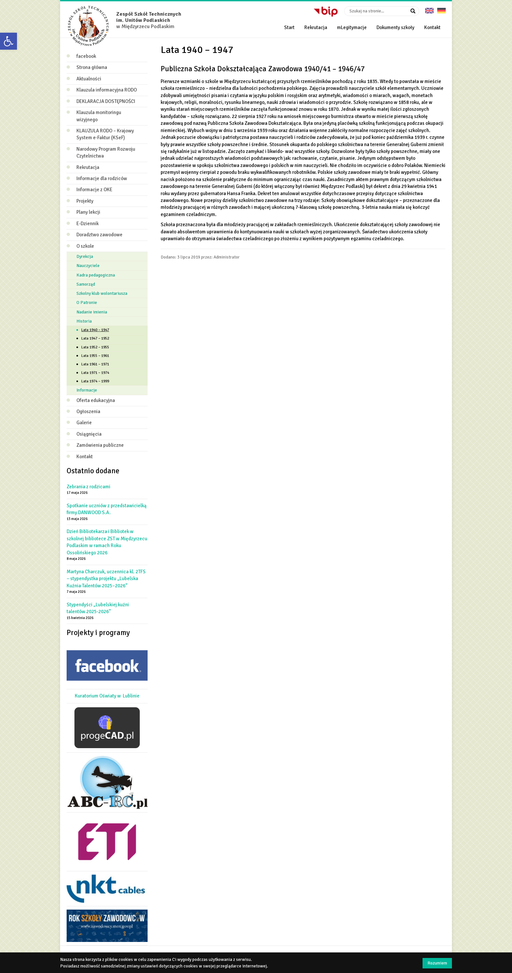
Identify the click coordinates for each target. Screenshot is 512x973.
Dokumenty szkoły (395, 27)
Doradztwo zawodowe (99, 235)
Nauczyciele (88, 265)
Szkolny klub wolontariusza (101, 293)
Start (289, 27)
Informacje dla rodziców (101, 178)
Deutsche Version (441, 8)
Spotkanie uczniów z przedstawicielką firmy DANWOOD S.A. (107, 509)
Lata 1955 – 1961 (95, 355)
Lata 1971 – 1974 (95, 372)
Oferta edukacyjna (95, 400)
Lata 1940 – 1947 (95, 329)
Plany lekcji (88, 212)
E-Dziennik (87, 223)
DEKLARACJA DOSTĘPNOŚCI (105, 101)
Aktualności (88, 79)
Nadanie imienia (91, 312)
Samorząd (85, 284)
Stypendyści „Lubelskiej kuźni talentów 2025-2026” (98, 608)
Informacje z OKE (94, 190)
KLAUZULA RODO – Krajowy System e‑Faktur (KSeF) (105, 134)
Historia (84, 321)
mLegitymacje (352, 27)
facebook (86, 56)
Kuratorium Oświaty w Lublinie (107, 696)
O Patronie (86, 302)
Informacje (86, 390)
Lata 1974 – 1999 (95, 381)
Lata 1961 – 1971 (95, 364)
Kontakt (432, 27)
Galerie (84, 423)
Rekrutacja (315, 27)
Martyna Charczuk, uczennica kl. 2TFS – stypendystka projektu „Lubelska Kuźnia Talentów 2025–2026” (106, 579)
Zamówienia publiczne (100, 445)
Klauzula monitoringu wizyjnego (98, 115)
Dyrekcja (84, 256)
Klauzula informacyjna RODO (106, 90)
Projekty (84, 201)
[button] (8, 41)
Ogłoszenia (88, 411)
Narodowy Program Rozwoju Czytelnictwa (105, 152)
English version (429, 8)
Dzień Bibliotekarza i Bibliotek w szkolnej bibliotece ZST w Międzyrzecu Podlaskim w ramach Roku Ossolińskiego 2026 (107, 541)
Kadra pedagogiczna (95, 275)
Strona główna (91, 67)
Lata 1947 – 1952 (95, 338)
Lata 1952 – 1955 (95, 347)
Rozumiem (437, 963)
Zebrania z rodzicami (88, 487)
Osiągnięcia (89, 434)
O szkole (85, 246)
